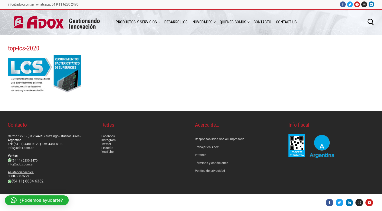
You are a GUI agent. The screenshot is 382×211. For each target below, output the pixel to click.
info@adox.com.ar (21, 4)
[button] (37, 200)
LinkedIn (107, 148)
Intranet (200, 155)
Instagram (108, 140)
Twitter (106, 144)
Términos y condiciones (211, 163)
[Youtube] (357, 4)
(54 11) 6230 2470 (25, 160)
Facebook (108, 136)
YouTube (107, 151)
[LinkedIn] (371, 4)
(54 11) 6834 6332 (28, 181)
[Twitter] (350, 4)
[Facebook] (342, 4)
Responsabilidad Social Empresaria (219, 139)
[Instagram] (364, 4)
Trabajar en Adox (207, 147)
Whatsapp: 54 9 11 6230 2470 (57, 4)
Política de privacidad (210, 171)
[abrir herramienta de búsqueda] (370, 22)
